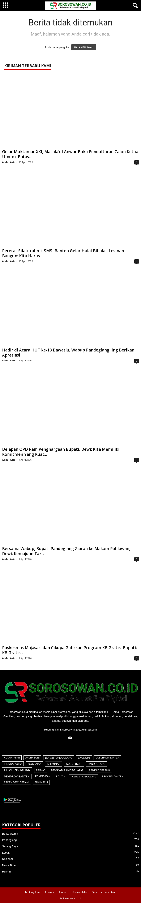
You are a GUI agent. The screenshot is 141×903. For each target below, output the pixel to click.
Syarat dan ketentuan (104, 892)
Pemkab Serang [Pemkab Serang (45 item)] (99, 770)
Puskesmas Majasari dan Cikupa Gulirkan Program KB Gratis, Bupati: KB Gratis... (69, 650)
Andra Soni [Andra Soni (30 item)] (32, 757)
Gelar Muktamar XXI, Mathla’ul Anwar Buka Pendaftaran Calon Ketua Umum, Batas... (70, 154)
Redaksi (49, 892)
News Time (9, 865)
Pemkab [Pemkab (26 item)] (40, 770)
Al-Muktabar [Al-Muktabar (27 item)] (12, 757)
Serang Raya (10, 846)
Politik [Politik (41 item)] (60, 776)
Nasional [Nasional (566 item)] (74, 764)
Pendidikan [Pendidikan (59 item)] (42, 776)
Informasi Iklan (79, 892)
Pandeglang (9, 840)
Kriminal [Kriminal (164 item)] (53, 763)
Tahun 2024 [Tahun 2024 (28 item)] (41, 782)
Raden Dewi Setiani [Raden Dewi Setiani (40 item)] (16, 782)
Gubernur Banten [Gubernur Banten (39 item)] (107, 757)
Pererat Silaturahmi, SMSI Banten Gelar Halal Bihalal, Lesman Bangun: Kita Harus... (63, 253)
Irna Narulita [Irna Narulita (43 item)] (13, 763)
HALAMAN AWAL (83, 47)
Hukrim (6, 871)
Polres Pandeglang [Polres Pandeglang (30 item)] (83, 776)
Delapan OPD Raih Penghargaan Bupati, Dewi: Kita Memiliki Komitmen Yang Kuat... (60, 452)
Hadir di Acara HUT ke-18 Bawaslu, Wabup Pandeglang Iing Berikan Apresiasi (68, 352)
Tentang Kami (32, 892)
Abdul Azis (8, 162)
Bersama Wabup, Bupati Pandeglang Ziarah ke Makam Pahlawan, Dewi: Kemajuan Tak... (66, 551)
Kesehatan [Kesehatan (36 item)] (34, 763)
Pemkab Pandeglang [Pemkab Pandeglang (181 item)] (67, 770)
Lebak (5, 852)
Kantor (62, 892)
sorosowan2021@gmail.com (79, 729)
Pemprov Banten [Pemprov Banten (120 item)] (17, 776)
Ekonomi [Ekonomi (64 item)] (84, 757)
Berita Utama (10, 833)
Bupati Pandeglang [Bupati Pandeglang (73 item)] (58, 757)
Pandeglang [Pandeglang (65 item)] (96, 763)
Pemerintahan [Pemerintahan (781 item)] (17, 770)
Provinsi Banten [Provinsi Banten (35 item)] (112, 776)
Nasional (7, 859)
